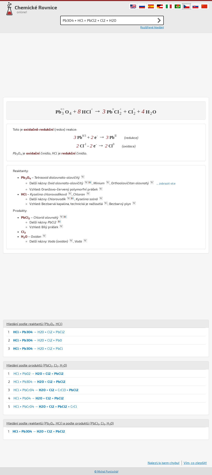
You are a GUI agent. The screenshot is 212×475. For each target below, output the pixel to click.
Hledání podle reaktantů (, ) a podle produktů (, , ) (60, 423)
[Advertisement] (106, 64)
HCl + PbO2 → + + (38, 373)
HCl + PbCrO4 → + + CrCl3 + (45, 390)
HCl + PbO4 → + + (38, 398)
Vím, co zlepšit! (195, 463)
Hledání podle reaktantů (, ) (34, 324)
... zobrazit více (166, 183)
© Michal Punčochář (106, 471)
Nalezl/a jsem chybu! (163, 463)
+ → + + (39, 431)
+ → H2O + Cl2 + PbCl (38, 348)
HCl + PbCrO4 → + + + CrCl (45, 406)
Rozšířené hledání (152, 27)
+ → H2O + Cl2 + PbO (37, 340)
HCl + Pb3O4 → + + (39, 381)
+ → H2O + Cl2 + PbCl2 (39, 332)
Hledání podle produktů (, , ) (36, 365)
